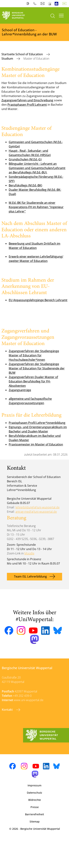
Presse (35, 807)
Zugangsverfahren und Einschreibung (27, 100)
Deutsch (65, 3)
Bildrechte (34, 800)
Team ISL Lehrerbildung (30, 576)
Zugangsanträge (20, 390)
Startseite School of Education (22, 54)
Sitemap (35, 821)
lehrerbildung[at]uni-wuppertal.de (37, 507)
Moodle (29, 553)
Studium (7, 59)
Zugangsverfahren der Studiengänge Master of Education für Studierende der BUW (37, 368)
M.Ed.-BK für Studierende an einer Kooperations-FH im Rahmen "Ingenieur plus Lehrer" (36, 207)
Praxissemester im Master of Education (36, 444)
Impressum (34, 785)
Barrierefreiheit (34, 814)
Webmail (43, 3)
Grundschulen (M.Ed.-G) (25, 159)
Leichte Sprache (57, 3)
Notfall (50, 3)
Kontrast (28, 3)
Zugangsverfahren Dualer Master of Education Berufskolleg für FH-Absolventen (33, 381)
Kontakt (7, 710)
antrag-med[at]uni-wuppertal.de (36, 512)
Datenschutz (34, 792)
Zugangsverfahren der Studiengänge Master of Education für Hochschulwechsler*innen (34, 355)
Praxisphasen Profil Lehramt (27, 105)
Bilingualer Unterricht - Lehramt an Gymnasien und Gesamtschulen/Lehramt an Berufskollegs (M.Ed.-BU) (37, 168)
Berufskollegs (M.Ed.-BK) (25, 185)
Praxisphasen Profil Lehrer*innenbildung (37, 423)
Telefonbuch (35, 3)
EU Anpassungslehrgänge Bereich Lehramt (38, 300)
